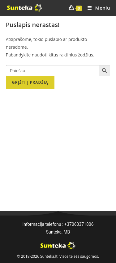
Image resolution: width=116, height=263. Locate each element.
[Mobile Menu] (96, 8)
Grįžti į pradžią (30, 82)
